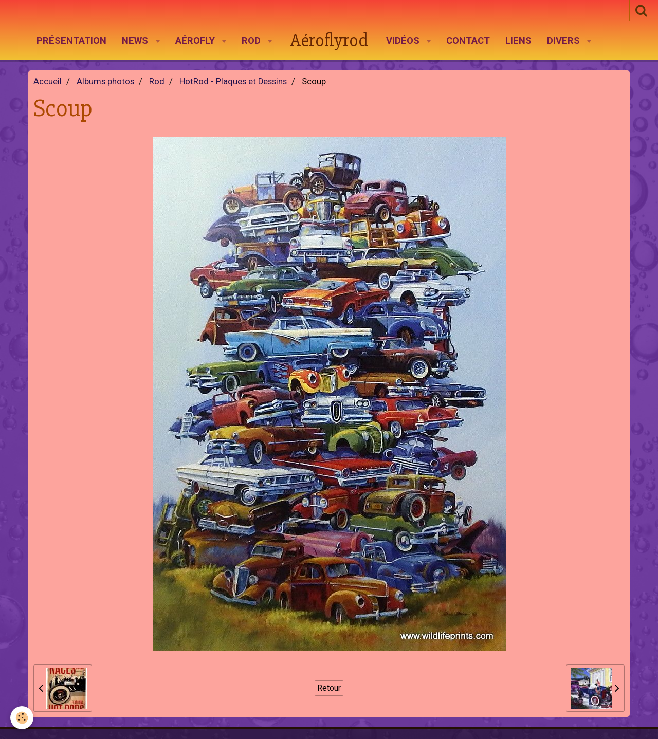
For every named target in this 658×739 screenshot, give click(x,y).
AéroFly (196, 40)
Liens (518, 40)
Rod (252, 40)
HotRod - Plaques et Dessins (233, 81)
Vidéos (404, 40)
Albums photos (105, 81)
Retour (329, 688)
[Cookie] (21, 717)
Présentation (71, 40)
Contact (468, 40)
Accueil (47, 81)
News (136, 40)
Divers (564, 40)
